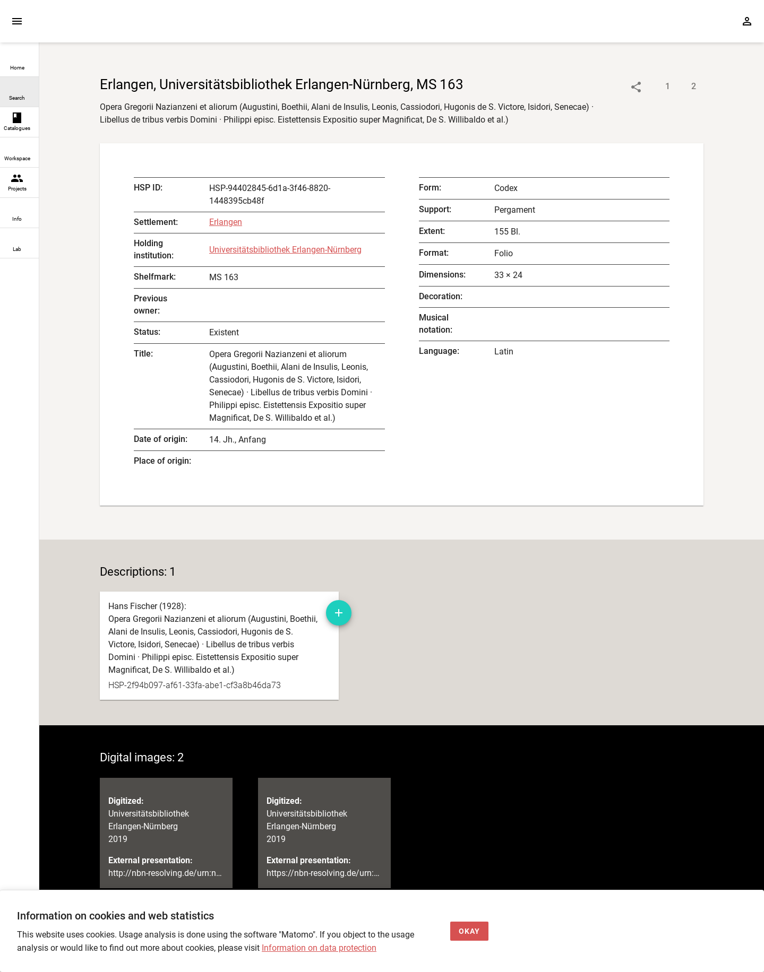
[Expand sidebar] (17, 21)
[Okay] (469, 931)
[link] (19, 62)
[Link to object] (636, 87)
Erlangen (225, 222)
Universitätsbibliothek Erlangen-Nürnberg (285, 250)
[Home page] (100, 26)
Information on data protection (319, 948)
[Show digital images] (683, 87)
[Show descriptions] (657, 87)
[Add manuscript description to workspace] (338, 613)
